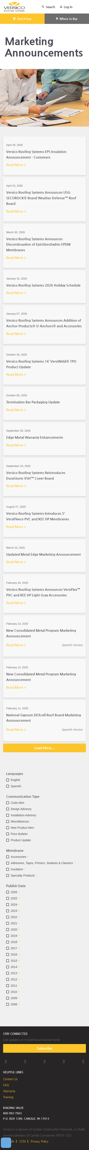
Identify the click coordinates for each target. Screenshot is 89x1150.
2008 (14, 1004)
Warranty (9, 1091)
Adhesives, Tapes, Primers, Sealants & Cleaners (42, 863)
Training (8, 1097)
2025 (14, 898)
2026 (14, 892)
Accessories (18, 856)
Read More (14, 164)
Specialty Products (23, 875)
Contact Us (10, 1079)
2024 (14, 904)
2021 (14, 923)
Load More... (44, 748)
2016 (14, 954)
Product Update (21, 840)
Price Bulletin (19, 834)
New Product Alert (22, 827)
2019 (14, 935)
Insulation (17, 869)
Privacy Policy (39, 1141)
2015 (14, 960)
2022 (14, 917)
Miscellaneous (20, 821)
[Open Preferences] (6, 1143)
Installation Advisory (23, 815)
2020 (14, 929)
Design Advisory (21, 809)
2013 (14, 973)
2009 (14, 998)
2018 (14, 942)
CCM (22, 1141)
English (15, 780)
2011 (14, 985)
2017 (14, 948)
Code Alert (17, 802)
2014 (14, 967)
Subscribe (44, 1048)
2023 (14, 910)
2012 (14, 979)
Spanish (16, 786)
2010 (14, 992)
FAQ (6, 1085)
